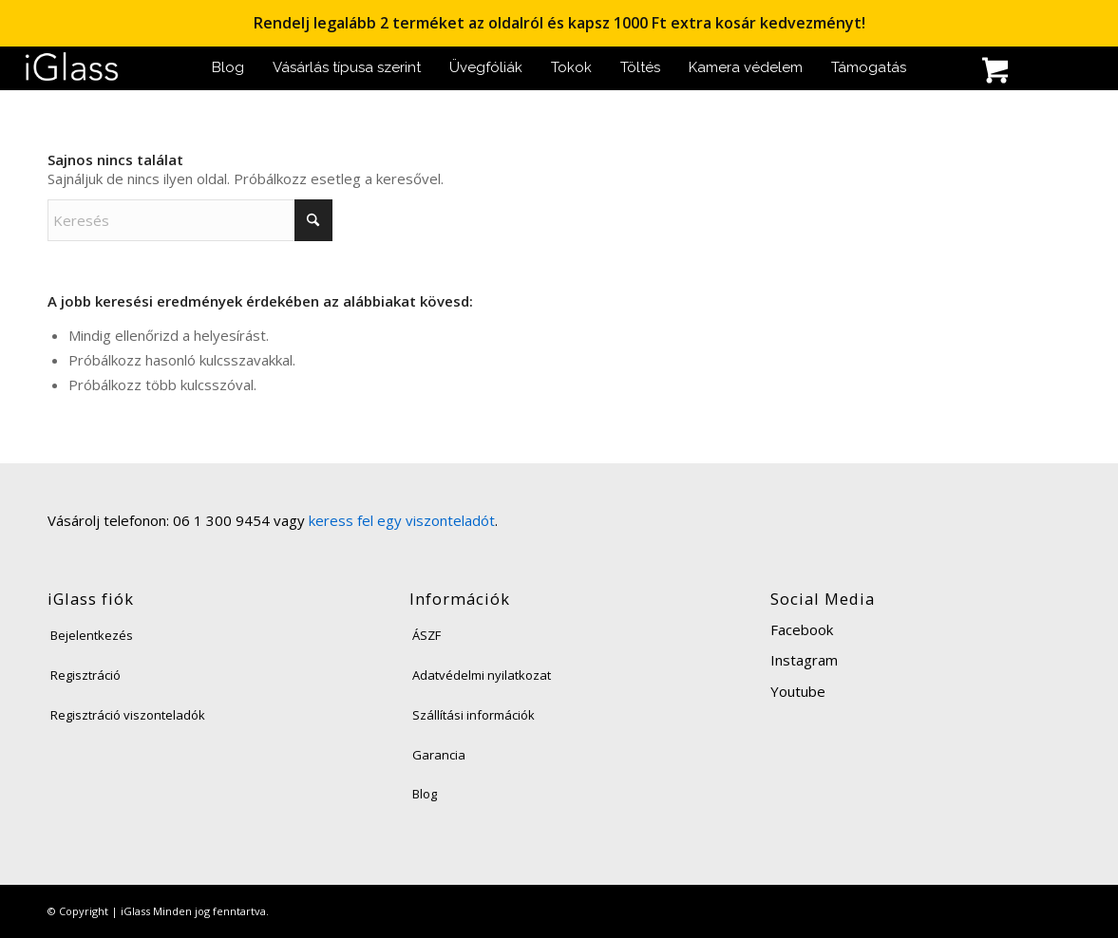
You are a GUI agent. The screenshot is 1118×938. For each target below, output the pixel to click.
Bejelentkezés (91, 635)
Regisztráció (85, 675)
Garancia (438, 754)
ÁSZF (426, 635)
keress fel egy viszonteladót (402, 520)
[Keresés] (947, 72)
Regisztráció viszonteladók (127, 714)
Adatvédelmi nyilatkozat (481, 675)
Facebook (801, 629)
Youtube (797, 691)
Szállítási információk (473, 714)
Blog (424, 793)
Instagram (804, 659)
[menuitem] (227, 68)
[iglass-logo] (72, 68)
